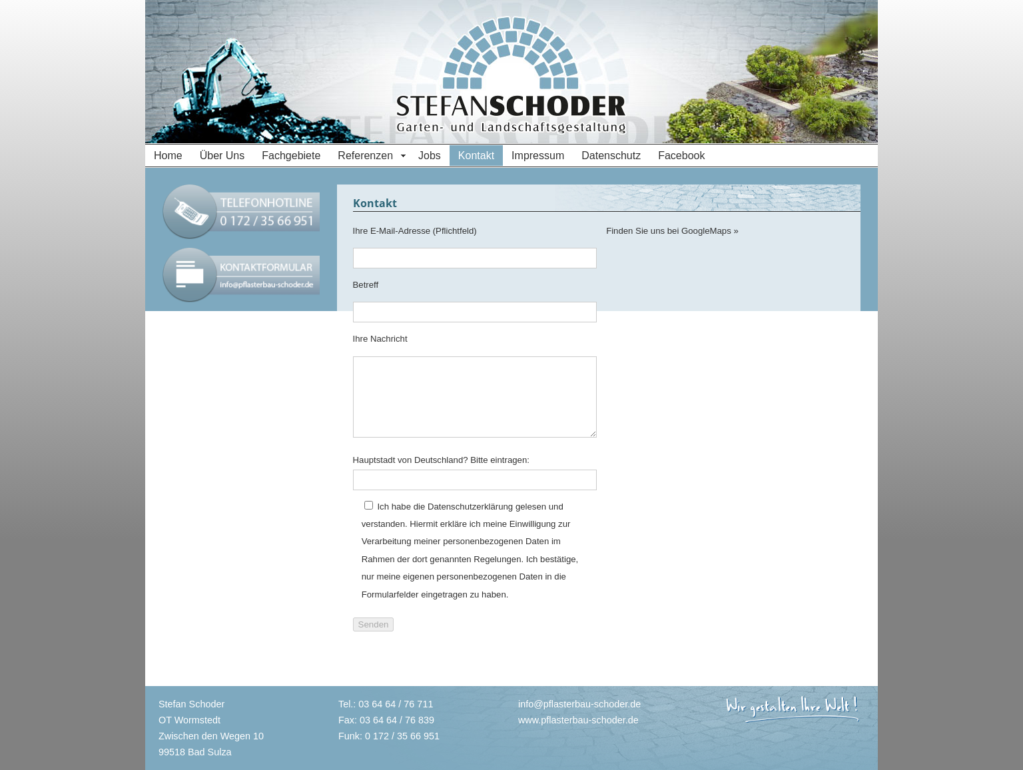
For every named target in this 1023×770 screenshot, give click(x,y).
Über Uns (222, 155)
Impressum (538, 155)
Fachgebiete (291, 155)
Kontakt (476, 155)
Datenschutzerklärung (470, 507)
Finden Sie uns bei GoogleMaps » (672, 231)
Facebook (681, 155)
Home (168, 155)
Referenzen (365, 155)
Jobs (429, 155)
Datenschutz (611, 155)
